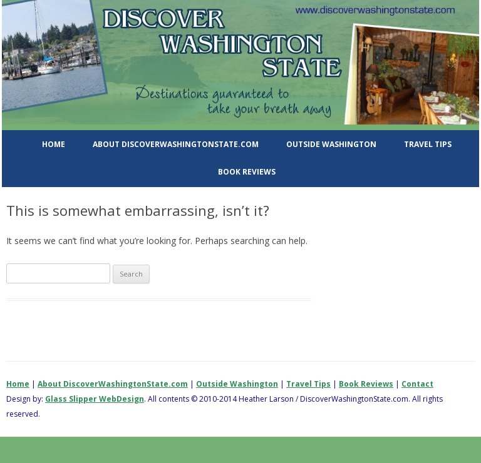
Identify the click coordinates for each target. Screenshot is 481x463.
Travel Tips (428, 144)
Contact (417, 384)
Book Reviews (247, 171)
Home (53, 144)
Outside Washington (331, 144)
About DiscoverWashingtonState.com (176, 144)
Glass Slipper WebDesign (94, 399)
